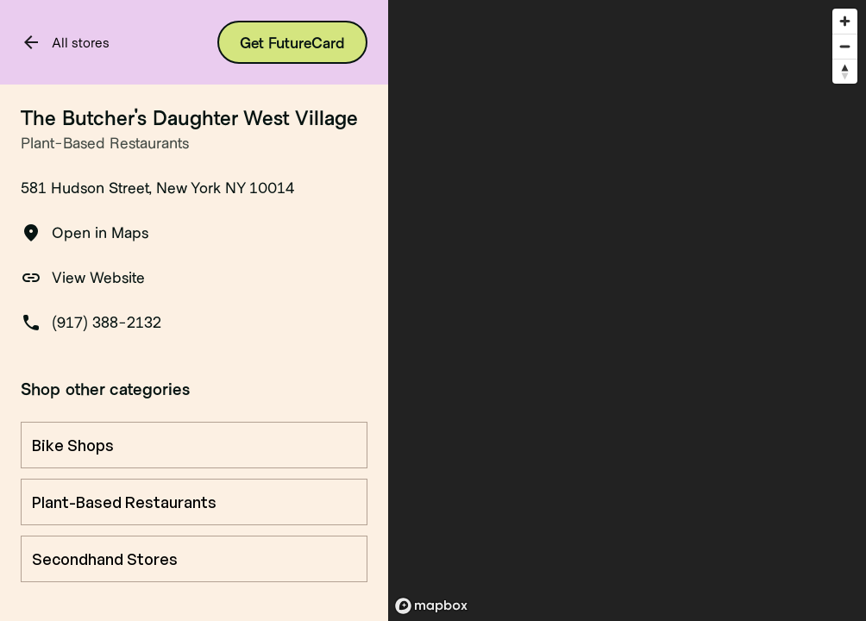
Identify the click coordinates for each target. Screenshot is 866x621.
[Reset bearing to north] (844, 71)
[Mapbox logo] (431, 606)
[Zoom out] (844, 46)
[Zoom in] (844, 21)
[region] (627, 310)
